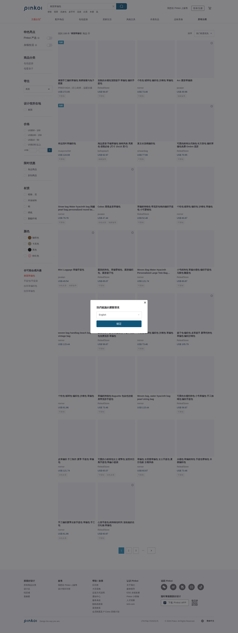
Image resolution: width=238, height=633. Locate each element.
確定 (119, 323)
